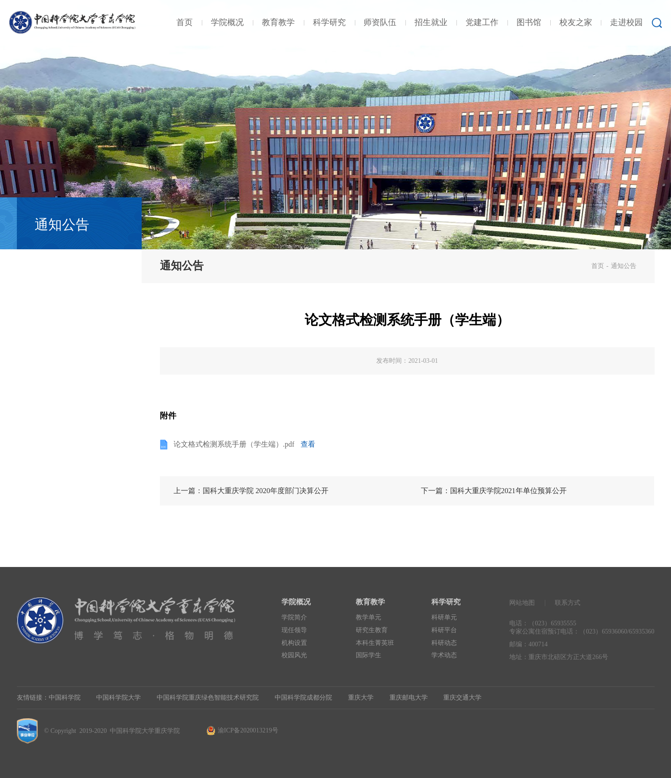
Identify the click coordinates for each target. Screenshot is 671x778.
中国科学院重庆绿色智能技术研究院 (208, 697)
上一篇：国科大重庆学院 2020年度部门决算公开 (251, 491)
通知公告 (623, 266)
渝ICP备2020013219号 (248, 730)
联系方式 (567, 602)
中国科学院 (65, 697)
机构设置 (294, 642)
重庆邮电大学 (408, 697)
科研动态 (444, 642)
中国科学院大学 (118, 697)
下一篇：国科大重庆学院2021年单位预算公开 (494, 491)
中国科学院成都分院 (303, 697)
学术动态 (444, 655)
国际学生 (368, 655)
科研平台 (444, 630)
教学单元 (368, 617)
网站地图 (522, 602)
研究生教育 (372, 630)
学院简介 (294, 617)
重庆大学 (361, 697)
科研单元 (444, 617)
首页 (597, 266)
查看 (308, 444)
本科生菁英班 (375, 642)
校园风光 (294, 655)
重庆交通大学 (462, 697)
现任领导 (294, 630)
